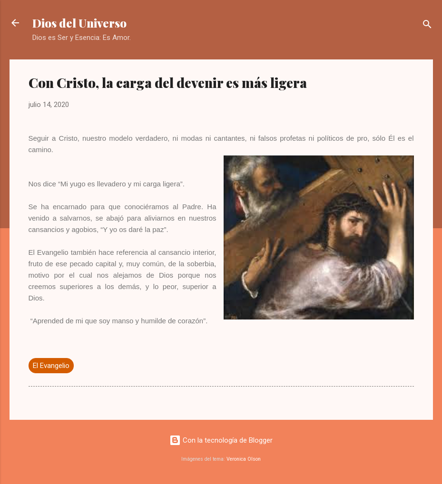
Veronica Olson (243, 459)
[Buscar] (427, 25)
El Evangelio (51, 365)
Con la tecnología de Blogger (221, 440)
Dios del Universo (79, 22)
